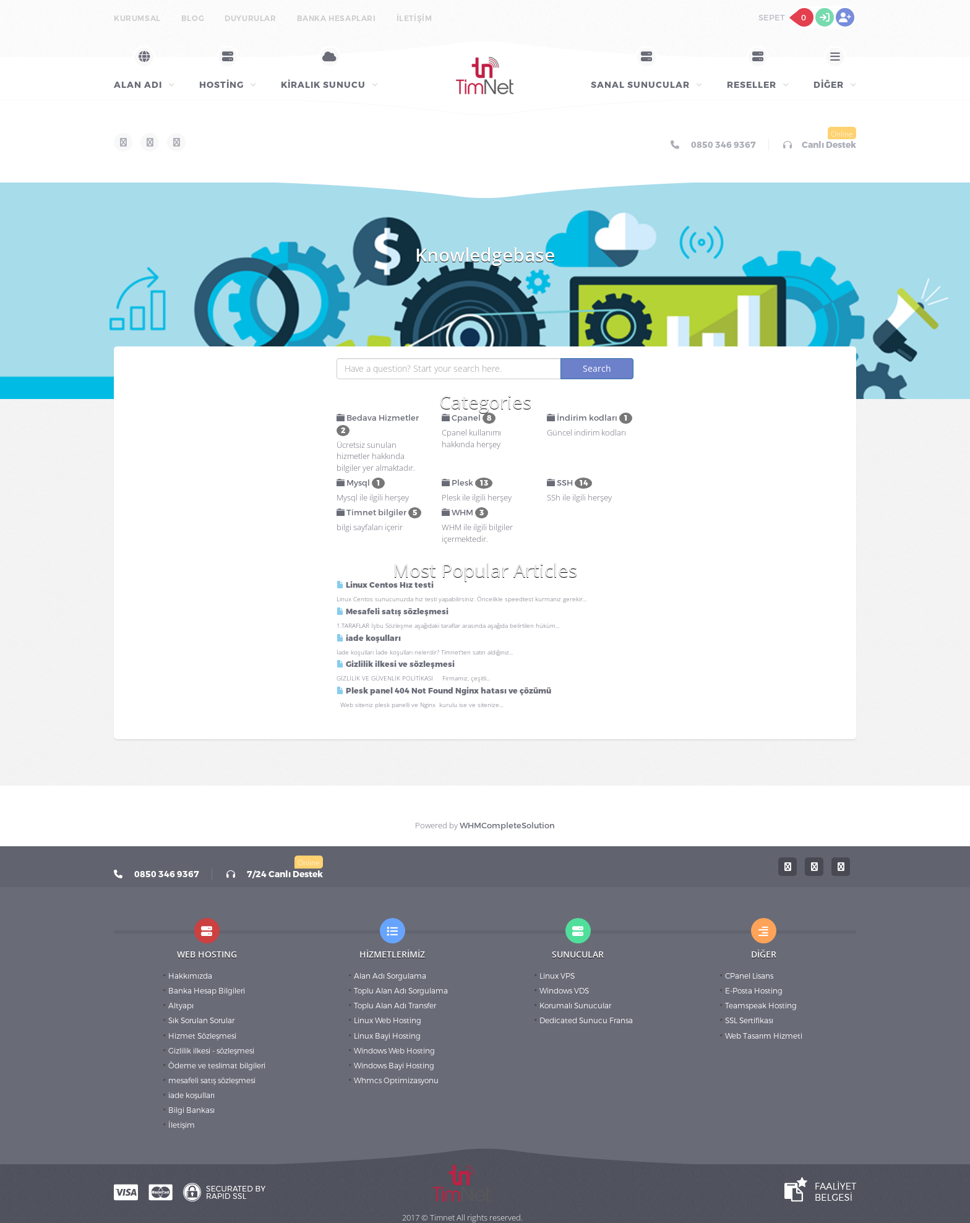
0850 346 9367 (713, 145)
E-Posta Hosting (754, 991)
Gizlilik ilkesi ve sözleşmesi (396, 664)
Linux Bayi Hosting (387, 1036)
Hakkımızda (190, 976)
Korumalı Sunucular (575, 1006)
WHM (465, 512)
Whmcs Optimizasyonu (396, 1081)
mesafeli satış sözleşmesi (211, 1081)
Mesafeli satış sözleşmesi (393, 612)
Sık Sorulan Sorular (201, 1021)
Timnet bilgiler (379, 512)
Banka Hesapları (336, 19)
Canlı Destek (819, 145)
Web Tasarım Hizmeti (763, 1036)
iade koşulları (369, 638)
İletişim (414, 19)
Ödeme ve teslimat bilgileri (216, 1066)
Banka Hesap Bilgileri (206, 991)
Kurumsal (137, 19)
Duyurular (250, 19)
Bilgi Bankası (191, 1110)
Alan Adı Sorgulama (390, 976)
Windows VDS (564, 991)
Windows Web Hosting (394, 1051)
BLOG (192, 19)
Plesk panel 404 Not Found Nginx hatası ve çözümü (444, 691)
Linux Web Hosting (387, 1021)
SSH (569, 483)
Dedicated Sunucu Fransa (586, 1021)
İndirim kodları (589, 418)
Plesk (467, 483)
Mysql (361, 483)
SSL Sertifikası (749, 1021)
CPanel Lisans (749, 976)
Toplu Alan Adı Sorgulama (401, 991)
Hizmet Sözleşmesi (202, 1036)
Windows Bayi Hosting (394, 1066)
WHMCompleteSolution (507, 825)
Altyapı (181, 1006)
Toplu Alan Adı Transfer (395, 1006)
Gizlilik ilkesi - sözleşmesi (211, 1051)
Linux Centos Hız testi (385, 585)
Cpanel (469, 418)
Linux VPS (557, 976)
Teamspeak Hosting (761, 1006)
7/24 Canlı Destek (274, 874)
